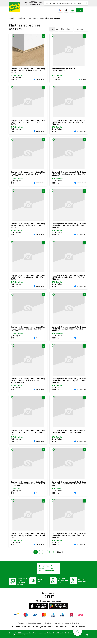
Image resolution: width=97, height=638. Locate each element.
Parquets (21, 623)
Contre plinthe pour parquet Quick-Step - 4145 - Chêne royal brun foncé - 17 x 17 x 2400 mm (28, 484)
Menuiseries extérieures (23, 627)
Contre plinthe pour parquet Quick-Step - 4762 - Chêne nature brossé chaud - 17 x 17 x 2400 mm (28, 380)
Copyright (12, 633)
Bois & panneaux (61, 627)
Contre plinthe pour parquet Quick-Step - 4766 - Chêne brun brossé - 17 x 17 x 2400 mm (69, 122)
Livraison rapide (40, 580)
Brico (73, 627)
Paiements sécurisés (82, 580)
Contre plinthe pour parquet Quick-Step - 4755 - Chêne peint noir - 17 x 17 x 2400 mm (69, 484)
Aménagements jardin (43, 627)
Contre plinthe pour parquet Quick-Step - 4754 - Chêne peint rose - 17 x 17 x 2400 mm (28, 535)
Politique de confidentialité (55, 633)
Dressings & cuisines (72, 623)
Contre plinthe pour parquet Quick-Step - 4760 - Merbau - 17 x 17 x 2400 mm (69, 431)
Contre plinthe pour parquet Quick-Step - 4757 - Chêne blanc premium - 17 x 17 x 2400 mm (69, 174)
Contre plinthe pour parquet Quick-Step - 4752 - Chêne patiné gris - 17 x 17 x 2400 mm (28, 329)
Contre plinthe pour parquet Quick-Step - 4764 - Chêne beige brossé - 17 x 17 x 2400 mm (69, 277)
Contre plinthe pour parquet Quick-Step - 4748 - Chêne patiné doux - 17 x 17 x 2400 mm (28, 225)
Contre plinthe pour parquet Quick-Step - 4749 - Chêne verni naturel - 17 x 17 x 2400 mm (28, 277)
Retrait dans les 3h (22, 581)
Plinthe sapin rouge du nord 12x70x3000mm (63, 69)
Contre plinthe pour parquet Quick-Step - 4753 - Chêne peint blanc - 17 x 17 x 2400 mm (28, 122)
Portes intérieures (34, 623)
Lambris (58, 623)
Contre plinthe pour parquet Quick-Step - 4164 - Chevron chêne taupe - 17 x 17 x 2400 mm (69, 380)
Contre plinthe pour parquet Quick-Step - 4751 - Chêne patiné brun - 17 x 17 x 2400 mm (28, 174)
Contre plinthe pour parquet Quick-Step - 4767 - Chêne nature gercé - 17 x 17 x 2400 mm (69, 535)
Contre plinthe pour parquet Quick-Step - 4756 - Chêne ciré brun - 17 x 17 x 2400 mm (28, 432)
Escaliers (48, 623)
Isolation (82, 627)
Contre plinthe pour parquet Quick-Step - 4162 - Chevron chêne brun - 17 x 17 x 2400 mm (69, 225)
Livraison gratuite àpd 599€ (63, 580)
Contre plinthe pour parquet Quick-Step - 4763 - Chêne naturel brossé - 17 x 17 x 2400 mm (28, 70)
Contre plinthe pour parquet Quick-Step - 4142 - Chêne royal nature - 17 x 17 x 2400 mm (69, 329)
